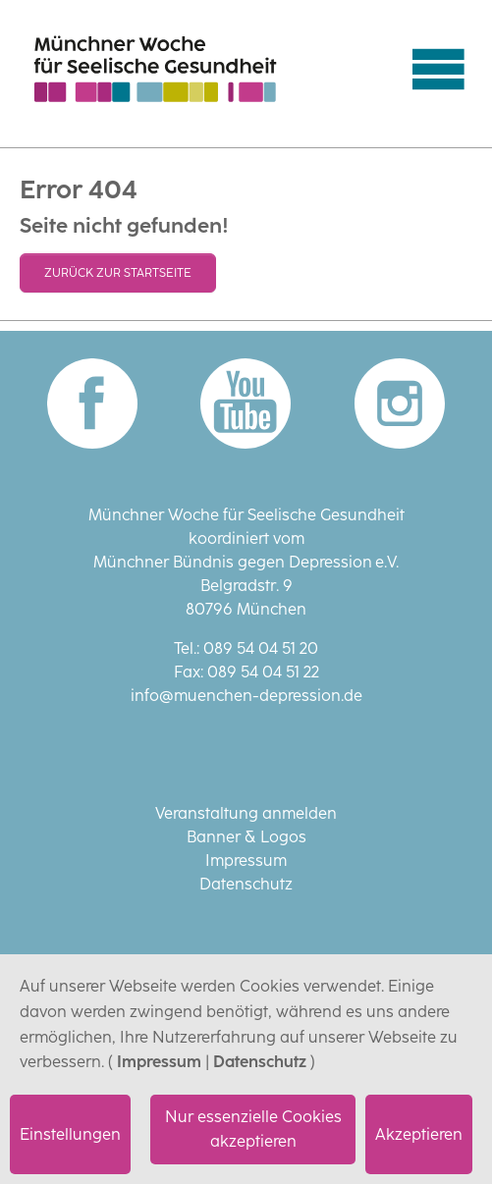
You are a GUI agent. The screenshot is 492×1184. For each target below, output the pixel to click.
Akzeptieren (419, 1134)
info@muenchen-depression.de (246, 695)
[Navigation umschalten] (438, 68)
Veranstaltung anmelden (246, 813)
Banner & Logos (246, 837)
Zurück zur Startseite (117, 273)
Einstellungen (70, 1134)
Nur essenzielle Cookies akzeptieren (253, 1129)
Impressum (159, 1061)
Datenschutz (259, 1061)
